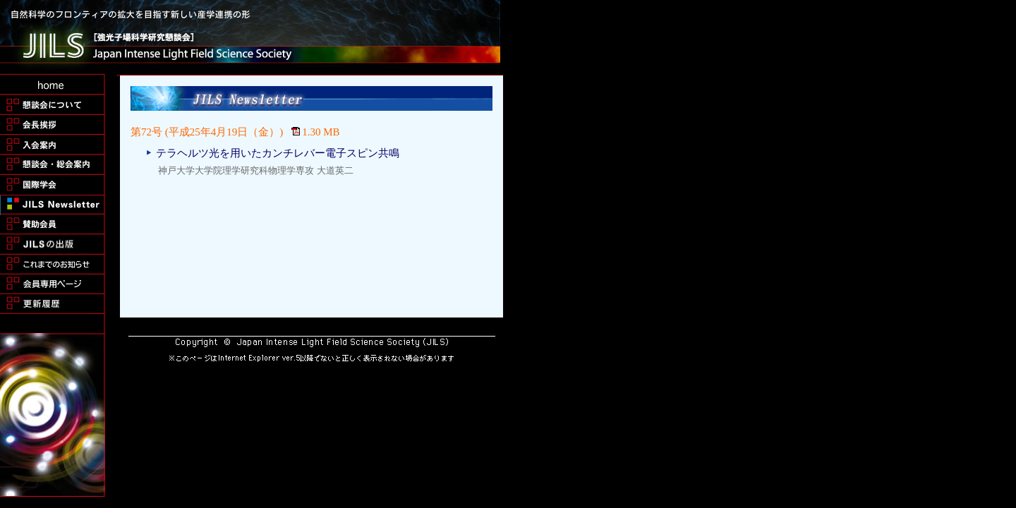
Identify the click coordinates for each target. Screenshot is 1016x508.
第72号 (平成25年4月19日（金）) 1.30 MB (235, 132)
